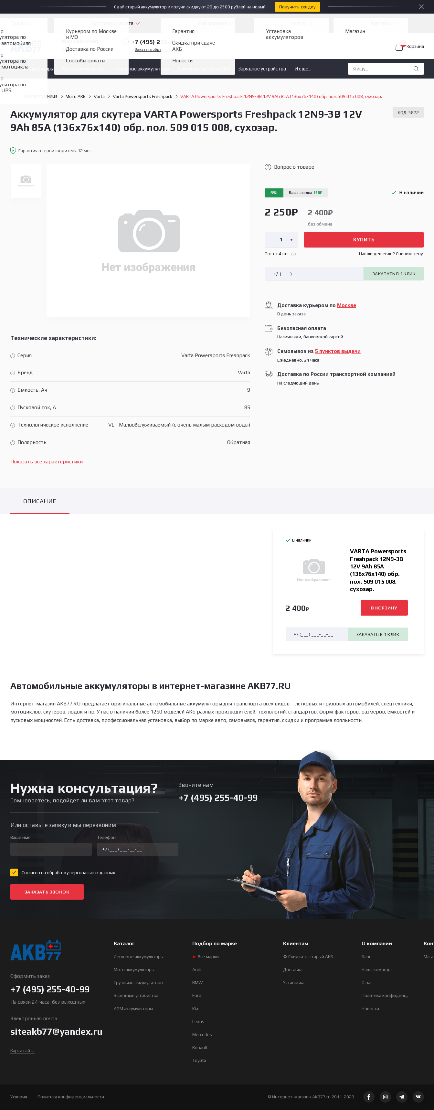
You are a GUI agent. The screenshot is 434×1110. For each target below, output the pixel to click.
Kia (195, 1008)
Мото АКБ (76, 96)
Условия (18, 1096)
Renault (200, 1047)
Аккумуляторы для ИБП (203, 68)
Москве (346, 305)
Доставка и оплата (112, 23)
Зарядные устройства (262, 68)
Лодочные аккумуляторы (142, 68)
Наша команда (377, 969)
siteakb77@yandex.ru (56, 1031)
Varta (99, 96)
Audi (196, 969)
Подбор (18, 23)
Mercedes (202, 1034)
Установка (293, 982)
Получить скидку (297, 6)
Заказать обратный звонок (160, 50)
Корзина (410, 46)
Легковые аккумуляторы (139, 956)
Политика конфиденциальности (70, 1096)
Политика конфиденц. (385, 995)
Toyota (199, 1060)
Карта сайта (22, 1050)
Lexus (198, 1021)
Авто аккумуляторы (32, 68)
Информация (212, 23)
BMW (197, 982)
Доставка (292, 969)
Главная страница (34, 96)
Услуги (298, 23)
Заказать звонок (47, 891)
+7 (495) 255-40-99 (154, 42)
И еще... (302, 68)
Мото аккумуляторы (84, 68)
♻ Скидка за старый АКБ (308, 956)
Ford (196, 995)
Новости (370, 1008)
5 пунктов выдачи (338, 351)
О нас (367, 982)
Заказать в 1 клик (393, 273)
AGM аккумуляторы (133, 1008)
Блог (366, 956)
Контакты (381, 23)
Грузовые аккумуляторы (138, 982)
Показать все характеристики (46, 462)
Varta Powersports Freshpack (142, 96)
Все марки (205, 956)
